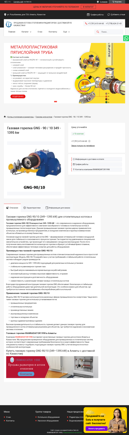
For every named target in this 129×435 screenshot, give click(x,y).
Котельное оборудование (49, 417)
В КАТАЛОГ (88, 7)
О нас (40, 32)
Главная (11, 32)
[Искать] (98, 32)
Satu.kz (76, 430)
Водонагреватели (77, 421)
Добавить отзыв (118, 15)
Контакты (53, 32)
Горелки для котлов (44, 117)
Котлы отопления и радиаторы (20, 117)
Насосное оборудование (48, 421)
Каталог (25, 32)
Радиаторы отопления (79, 417)
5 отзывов (103, 2)
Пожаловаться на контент (72, 432)
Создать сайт (18, 2)
